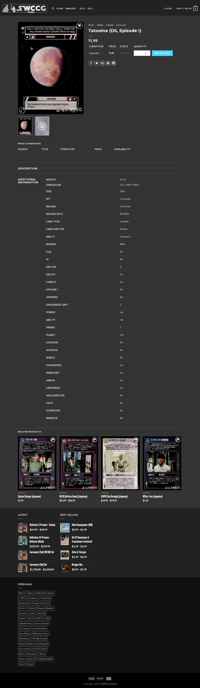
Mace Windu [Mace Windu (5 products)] (24, 633)
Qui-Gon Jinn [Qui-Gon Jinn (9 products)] (24, 648)
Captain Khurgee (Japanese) (29, 496)
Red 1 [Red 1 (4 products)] (44, 648)
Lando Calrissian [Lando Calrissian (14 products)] (41, 623)
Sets (82, 8)
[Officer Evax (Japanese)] (162, 463)
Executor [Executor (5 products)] (23, 613)
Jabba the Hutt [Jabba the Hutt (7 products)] (25, 623)
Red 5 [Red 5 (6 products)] (21, 654)
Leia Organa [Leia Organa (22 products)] (24, 628)
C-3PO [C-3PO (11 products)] (22, 598)
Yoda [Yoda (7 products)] (21, 664)
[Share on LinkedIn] (113, 63)
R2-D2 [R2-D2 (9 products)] (36, 648)
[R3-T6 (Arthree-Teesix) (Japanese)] (79, 463)
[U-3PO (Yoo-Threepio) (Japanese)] (120, 463)
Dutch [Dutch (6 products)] (31, 608)
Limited (109, 25)
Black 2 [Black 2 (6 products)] (22, 593)
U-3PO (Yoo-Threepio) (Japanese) (114, 496)
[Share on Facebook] (91, 63)
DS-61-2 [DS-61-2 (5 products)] (46, 603)
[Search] (53, 9)
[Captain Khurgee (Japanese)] (37, 463)
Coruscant (121, 25)
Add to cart (162, 53)
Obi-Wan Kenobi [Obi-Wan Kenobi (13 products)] (39, 638)
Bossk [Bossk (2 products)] (50, 593)
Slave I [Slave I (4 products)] (42, 654)
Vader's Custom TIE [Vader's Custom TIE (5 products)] (27, 659)
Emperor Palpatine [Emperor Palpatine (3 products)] (45, 608)
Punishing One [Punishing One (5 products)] (42, 643)
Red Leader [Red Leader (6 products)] (32, 654)
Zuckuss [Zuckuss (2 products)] (30, 664)
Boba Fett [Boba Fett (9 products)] (41, 593)
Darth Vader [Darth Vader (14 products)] (24, 603)
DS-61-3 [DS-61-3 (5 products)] (22, 608)
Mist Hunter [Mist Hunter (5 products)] (24, 638)
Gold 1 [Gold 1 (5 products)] (32, 613)
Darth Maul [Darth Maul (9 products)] (46, 598)
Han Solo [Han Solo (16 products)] (41, 613)
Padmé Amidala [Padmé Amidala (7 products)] (26, 643)
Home (59, 8)
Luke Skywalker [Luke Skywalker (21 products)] (39, 628)
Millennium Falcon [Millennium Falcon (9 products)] (41, 633)
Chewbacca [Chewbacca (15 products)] (33, 598)
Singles (71, 8)
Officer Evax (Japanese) (152, 496)
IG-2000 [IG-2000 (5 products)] (46, 618)
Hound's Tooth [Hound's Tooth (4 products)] (25, 618)
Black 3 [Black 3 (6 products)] (31, 593)
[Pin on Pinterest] (108, 63)
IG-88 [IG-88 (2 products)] (37, 618)
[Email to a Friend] (102, 63)
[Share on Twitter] (96, 63)
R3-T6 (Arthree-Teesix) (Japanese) (73, 496)
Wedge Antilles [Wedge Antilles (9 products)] (46, 659)
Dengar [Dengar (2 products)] (36, 603)
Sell (90, 8)
